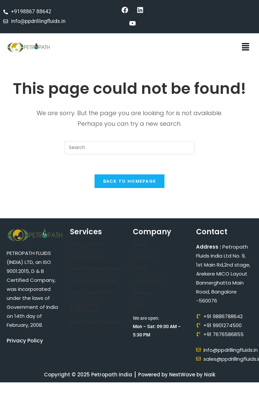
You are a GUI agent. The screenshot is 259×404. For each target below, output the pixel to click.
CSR (138, 305)
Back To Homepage (129, 181)
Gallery (142, 293)
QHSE (140, 269)
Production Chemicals (84, 307)
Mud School (148, 281)
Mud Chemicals (90, 293)
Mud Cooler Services (96, 322)
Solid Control (86, 257)
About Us (144, 257)
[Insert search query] (129, 147)
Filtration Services (93, 281)
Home (140, 245)
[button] (245, 47)
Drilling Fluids (86, 245)
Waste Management (97, 269)
